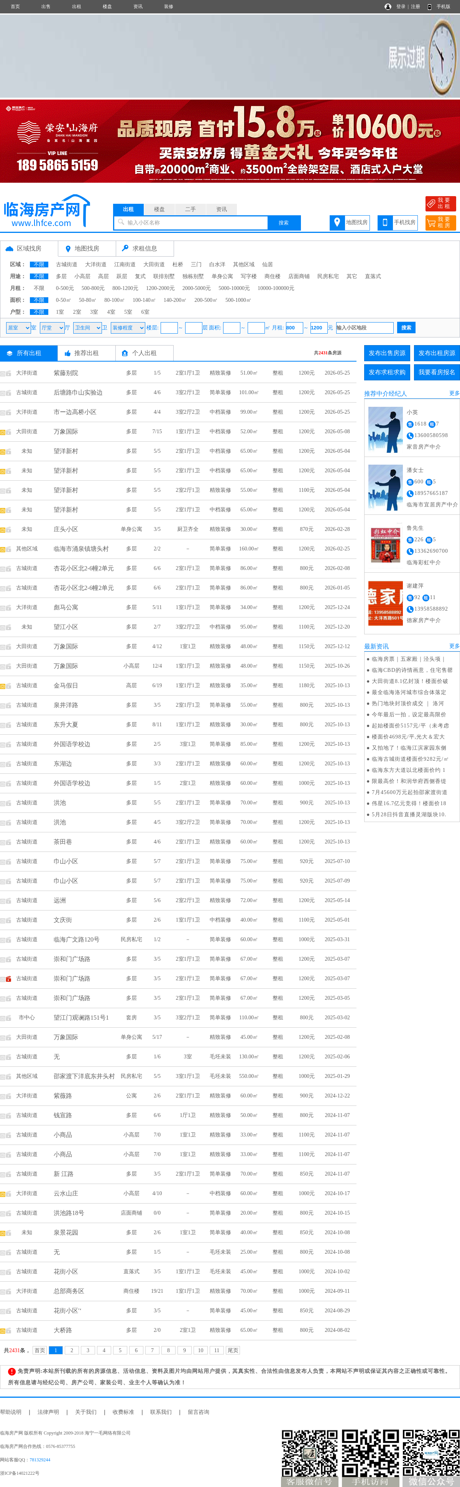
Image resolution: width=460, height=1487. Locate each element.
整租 (278, 373)
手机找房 (405, 222)
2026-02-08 (337, 568)
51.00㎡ (249, 373)
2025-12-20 (337, 627)
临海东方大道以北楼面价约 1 (409, 770)
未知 (26, 451)
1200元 (307, 373)
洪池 (60, 802)
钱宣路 (63, 1115)
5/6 (157, 900)
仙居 (267, 264)
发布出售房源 (387, 353)
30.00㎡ (249, 529)
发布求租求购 (387, 372)
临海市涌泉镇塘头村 (81, 548)
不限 (39, 264)
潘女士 (415, 470)
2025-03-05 (337, 998)
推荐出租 (86, 353)
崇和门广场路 (72, 959)
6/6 (157, 568)
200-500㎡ (206, 300)
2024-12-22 (337, 1096)
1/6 (157, 1057)
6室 (145, 312)
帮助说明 (10, 1412)
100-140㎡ (144, 300)
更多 (454, 393)
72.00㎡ (249, 900)
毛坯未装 (220, 1057)
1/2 (157, 939)
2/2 (157, 549)
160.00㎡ (249, 549)
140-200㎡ (175, 300)
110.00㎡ (249, 1017)
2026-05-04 (337, 451)
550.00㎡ (249, 1076)
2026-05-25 (337, 373)
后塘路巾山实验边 (78, 392)
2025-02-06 (337, 1057)
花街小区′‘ (68, 1310)
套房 (131, 1017)
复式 (140, 276)
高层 (103, 276)
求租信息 (145, 248)
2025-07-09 (337, 881)
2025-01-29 (337, 1076)
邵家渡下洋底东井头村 (84, 1076)
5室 (128, 312)
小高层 (82, 276)
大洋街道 (96, 264)
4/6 (157, 392)
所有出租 (29, 353)
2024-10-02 (337, 1271)
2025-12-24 (337, 607)
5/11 (157, 607)
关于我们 (86, 1412)
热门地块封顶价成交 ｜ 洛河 (408, 703)
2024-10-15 (337, 1213)
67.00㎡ (249, 959)
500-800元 (93, 288)
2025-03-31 (337, 939)
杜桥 (177, 264)
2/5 (157, 744)
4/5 (157, 822)
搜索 (284, 223)
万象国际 (66, 431)
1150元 (306, 646)
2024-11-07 (337, 1115)
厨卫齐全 (188, 529)
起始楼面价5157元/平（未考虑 (410, 726)
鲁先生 (415, 528)
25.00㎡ (249, 1252)
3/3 (157, 763)
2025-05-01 (337, 920)
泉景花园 (66, 1232)
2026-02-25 (337, 549)
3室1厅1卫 (188, 1076)
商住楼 (272, 276)
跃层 (122, 276)
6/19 (157, 685)
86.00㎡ (249, 568)
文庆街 (63, 920)
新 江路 (64, 1174)
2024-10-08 (337, 1232)
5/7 (157, 861)
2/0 (157, 1330)
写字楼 (249, 276)
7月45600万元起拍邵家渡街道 (410, 792)
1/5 (157, 373)
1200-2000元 (160, 288)
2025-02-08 (337, 1037)
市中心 (27, 1017)
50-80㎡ (88, 300)
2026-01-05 (337, 588)
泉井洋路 (66, 705)
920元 (307, 861)
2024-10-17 (337, 1193)
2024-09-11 (337, 1291)
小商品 (63, 1135)
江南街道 (125, 264)
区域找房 (29, 248)
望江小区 (66, 627)
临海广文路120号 (77, 939)
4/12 (157, 646)
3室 (94, 312)
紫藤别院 (66, 373)
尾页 (233, 1350)
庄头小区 (66, 529)
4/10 (157, 1193)
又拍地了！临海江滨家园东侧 (409, 748)
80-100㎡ (114, 300)
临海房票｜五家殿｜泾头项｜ (409, 659)
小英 (412, 412)
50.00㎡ (249, 1115)
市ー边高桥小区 (75, 412)
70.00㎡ (249, 803)
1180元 (306, 685)
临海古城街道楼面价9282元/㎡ (410, 759)
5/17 (157, 1037)
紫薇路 (63, 1095)
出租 (76, 6)
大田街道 (154, 264)
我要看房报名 (437, 372)
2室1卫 (188, 783)
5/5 (157, 451)
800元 (307, 568)
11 (216, 1350)
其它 (352, 276)
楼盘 (107, 6)
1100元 (306, 490)
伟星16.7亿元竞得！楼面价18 (409, 803)
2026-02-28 (337, 529)
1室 (60, 312)
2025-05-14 (337, 900)
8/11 (157, 724)
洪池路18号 (69, 1213)
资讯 (138, 6)
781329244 (40, 1459)
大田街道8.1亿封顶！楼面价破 (410, 681)
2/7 (157, 627)
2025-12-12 (337, 646)
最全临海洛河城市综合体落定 (409, 692)
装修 (168, 6)
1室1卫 (188, 646)
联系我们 (161, 1412)
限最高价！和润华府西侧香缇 (409, 781)
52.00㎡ (249, 431)
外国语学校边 (72, 744)
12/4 (157, 666)
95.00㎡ (249, 627)
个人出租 (144, 353)
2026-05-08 (337, 431)
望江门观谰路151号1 (81, 1017)
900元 (307, 803)
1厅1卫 (188, 1115)
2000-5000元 (196, 288)
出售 (46, 6)
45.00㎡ (249, 1037)
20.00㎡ (249, 1213)
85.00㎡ (249, 744)
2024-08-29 (337, 1310)
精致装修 (220, 373)
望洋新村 (66, 451)
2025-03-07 (337, 959)
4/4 (157, 412)
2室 (77, 312)
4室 (111, 312)
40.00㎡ (249, 920)
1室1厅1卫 (188, 431)
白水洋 (217, 264)
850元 (307, 1174)
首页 (15, 6)
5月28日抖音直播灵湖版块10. (409, 814)
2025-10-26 (337, 666)
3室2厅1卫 (188, 392)
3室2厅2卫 (188, 412)
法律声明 (48, 1412)
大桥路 (63, 1330)
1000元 (307, 783)
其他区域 (244, 264)
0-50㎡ (63, 300)
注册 (415, 6)
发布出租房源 (437, 353)
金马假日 (66, 685)
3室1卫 (188, 744)
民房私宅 (328, 276)
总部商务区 (69, 1291)
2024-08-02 (337, 1330)
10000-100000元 (276, 288)
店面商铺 (299, 276)
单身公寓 (222, 276)
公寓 (131, 1096)
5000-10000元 (234, 288)
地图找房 (357, 222)
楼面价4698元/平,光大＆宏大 (408, 737)
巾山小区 (66, 861)
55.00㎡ (249, 490)
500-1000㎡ (238, 300)
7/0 (157, 1135)
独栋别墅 (193, 276)
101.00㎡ (249, 392)
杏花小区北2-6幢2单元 (84, 568)
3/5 (157, 529)
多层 (61, 276)
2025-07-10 (337, 861)
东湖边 (63, 763)
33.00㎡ (249, 1135)
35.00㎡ (249, 685)
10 (201, 1350)
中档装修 (220, 412)
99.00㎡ (249, 412)
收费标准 (123, 1412)
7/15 (157, 431)
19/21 (157, 1291)
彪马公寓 (66, 607)
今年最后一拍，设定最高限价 (409, 714)
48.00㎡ (249, 646)
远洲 (60, 900)
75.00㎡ (249, 861)
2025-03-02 (337, 1017)
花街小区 (66, 1271)
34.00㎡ (249, 607)
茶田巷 (63, 841)
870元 (307, 529)
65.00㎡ (249, 451)
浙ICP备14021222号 (19, 1473)
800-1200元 (125, 288)
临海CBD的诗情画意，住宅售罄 (412, 670)
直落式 (373, 276)
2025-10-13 (337, 685)
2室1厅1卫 (188, 373)
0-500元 (65, 288)
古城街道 (66, 264)
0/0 (157, 1213)
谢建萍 (415, 586)
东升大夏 (66, 724)
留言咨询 (198, 1412)
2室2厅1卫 (188, 490)
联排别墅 (164, 276)
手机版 (443, 6)
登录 (401, 6)
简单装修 (220, 392)
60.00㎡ (249, 763)
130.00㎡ (249, 1057)
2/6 (157, 920)
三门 (196, 264)
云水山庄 (66, 1193)
